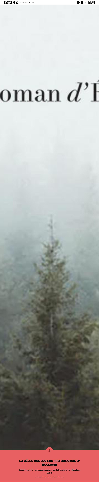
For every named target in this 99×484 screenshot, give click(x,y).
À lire (32, 2)
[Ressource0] (11, 2)
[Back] (82, 2)
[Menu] (91, 2)
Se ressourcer (23, 2)
